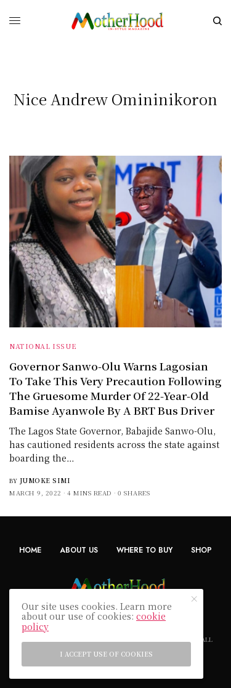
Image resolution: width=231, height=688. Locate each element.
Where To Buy (144, 550)
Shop (201, 550)
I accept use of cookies (106, 653)
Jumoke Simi (45, 480)
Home (30, 550)
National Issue (43, 346)
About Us (79, 550)
